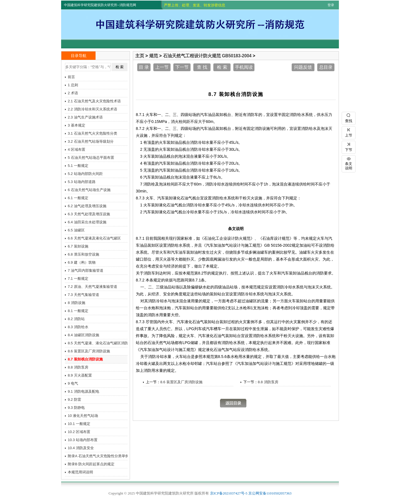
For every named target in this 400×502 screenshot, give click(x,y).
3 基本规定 (76, 125)
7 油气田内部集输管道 (85, 270)
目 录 (144, 67)
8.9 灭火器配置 (80, 375)
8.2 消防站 (76, 319)
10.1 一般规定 (79, 424)
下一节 (182, 67)
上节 (348, 132)
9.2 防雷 (74, 399)
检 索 (222, 67)
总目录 (325, 67)
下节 (348, 146)
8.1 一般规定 (78, 311)
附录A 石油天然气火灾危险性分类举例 (98, 456)
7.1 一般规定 (78, 278)
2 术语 (73, 93)
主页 (139, 55)
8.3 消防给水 (78, 327)
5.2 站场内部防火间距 (85, 174)
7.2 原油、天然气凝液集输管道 (92, 287)
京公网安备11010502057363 (270, 493)
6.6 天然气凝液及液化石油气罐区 (94, 238)
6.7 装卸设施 (78, 246)
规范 (153, 55)
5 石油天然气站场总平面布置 (91, 157)
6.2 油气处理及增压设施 (87, 206)
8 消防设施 (76, 303)
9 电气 (73, 383)
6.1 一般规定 (78, 198)
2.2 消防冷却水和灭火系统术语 (92, 109)
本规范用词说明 (80, 472)
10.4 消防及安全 (81, 448)
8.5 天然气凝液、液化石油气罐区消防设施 (100, 343)
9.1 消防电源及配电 (83, 391)
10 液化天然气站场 (83, 416)
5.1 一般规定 (78, 166)
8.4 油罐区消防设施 (83, 335)
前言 (71, 77)
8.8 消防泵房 (268, 382)
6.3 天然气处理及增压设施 (89, 214)
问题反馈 (303, 67)
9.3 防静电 (76, 407)
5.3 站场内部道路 (82, 182)
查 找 (202, 67)
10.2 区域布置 (79, 432)
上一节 (162, 67)
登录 (331, 5)
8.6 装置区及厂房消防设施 (181, 382)
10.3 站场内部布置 (83, 440)
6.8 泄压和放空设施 (83, 254)
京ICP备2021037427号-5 (229, 493)
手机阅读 (244, 67)
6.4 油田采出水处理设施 (87, 222)
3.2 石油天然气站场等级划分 (91, 141)
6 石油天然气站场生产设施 (89, 190)
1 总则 (73, 85)
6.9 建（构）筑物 (82, 262)
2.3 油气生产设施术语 (85, 117)
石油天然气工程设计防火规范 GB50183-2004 (207, 55)
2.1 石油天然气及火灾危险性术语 (94, 101)
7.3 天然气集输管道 (83, 295)
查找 (348, 117)
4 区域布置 (76, 149)
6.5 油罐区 (76, 230)
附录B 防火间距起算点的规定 (91, 464)
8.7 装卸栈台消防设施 (85, 359)
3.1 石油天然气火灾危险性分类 (92, 133)
